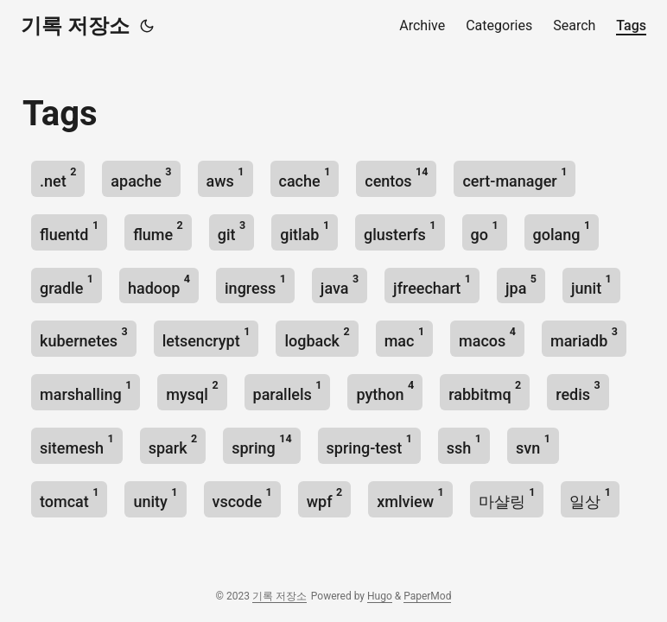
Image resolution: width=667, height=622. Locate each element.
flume (158, 231)
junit (591, 284)
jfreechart (432, 284)
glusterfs (399, 231)
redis (578, 390)
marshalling (85, 390)
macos (487, 337)
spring (261, 444)
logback (316, 337)
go (485, 231)
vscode (242, 498)
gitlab (304, 231)
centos (396, 177)
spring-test (369, 444)
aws (225, 177)
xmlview (410, 498)
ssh (464, 444)
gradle (66, 284)
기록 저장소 (75, 26)
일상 (590, 498)
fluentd (69, 231)
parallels (287, 390)
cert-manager (514, 177)
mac (404, 337)
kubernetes (84, 337)
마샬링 (507, 498)
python (385, 390)
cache (305, 177)
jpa (521, 284)
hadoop (159, 284)
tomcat (69, 498)
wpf (324, 498)
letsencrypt (206, 337)
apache (141, 177)
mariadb (584, 337)
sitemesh (77, 444)
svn (533, 444)
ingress (255, 284)
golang (562, 231)
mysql (192, 390)
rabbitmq (484, 390)
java (340, 284)
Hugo (379, 596)
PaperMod (427, 596)
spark (173, 444)
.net (58, 177)
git (231, 231)
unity (155, 498)
